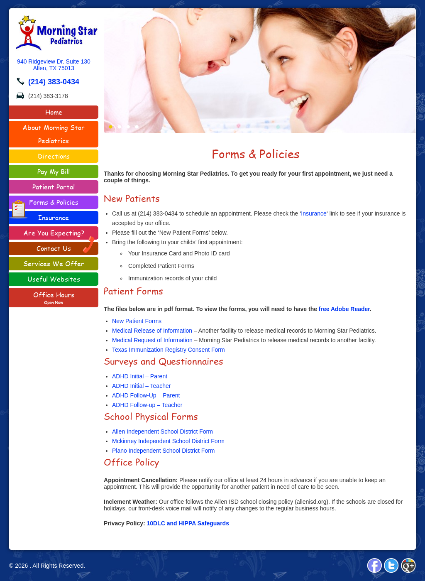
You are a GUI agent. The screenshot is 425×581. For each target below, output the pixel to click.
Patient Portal (53, 186)
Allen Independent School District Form (162, 431)
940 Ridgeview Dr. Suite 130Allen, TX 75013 (53, 64)
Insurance (53, 217)
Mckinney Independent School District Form (168, 441)
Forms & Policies (43, 203)
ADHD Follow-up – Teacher (147, 405)
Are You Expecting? (53, 233)
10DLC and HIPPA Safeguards (188, 523)
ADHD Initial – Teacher (141, 385)
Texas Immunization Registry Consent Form (168, 349)
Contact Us (66, 247)
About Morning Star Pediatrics (53, 134)
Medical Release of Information (152, 330)
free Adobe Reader (344, 309)
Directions (54, 156)
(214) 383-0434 (53, 82)
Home (53, 112)
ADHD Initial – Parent (139, 376)
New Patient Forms (136, 321)
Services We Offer (53, 263)
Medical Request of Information (152, 340)
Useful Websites (53, 279)
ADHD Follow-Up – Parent (146, 395)
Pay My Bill (53, 171)
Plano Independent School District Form (163, 450)
